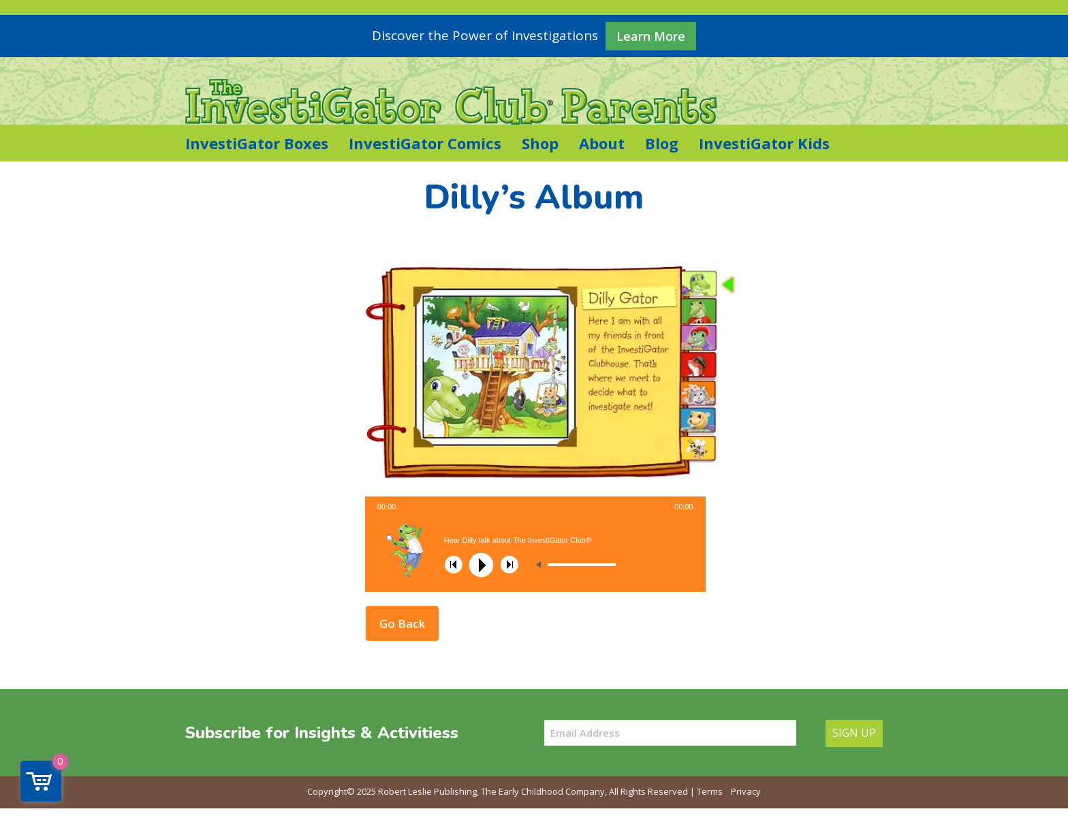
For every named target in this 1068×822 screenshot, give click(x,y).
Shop (540, 143)
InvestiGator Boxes (256, 143)
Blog (661, 143)
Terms (710, 791)
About (602, 143)
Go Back (402, 623)
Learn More (650, 36)
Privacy (746, 791)
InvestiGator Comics (425, 143)
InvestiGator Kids (764, 143)
